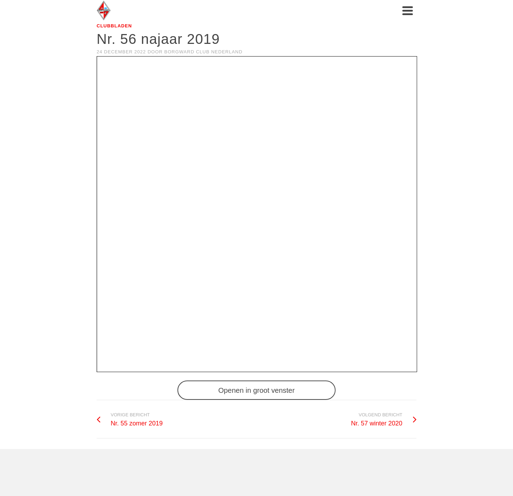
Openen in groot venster (256, 390)
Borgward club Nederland (203, 51)
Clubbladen (114, 25)
